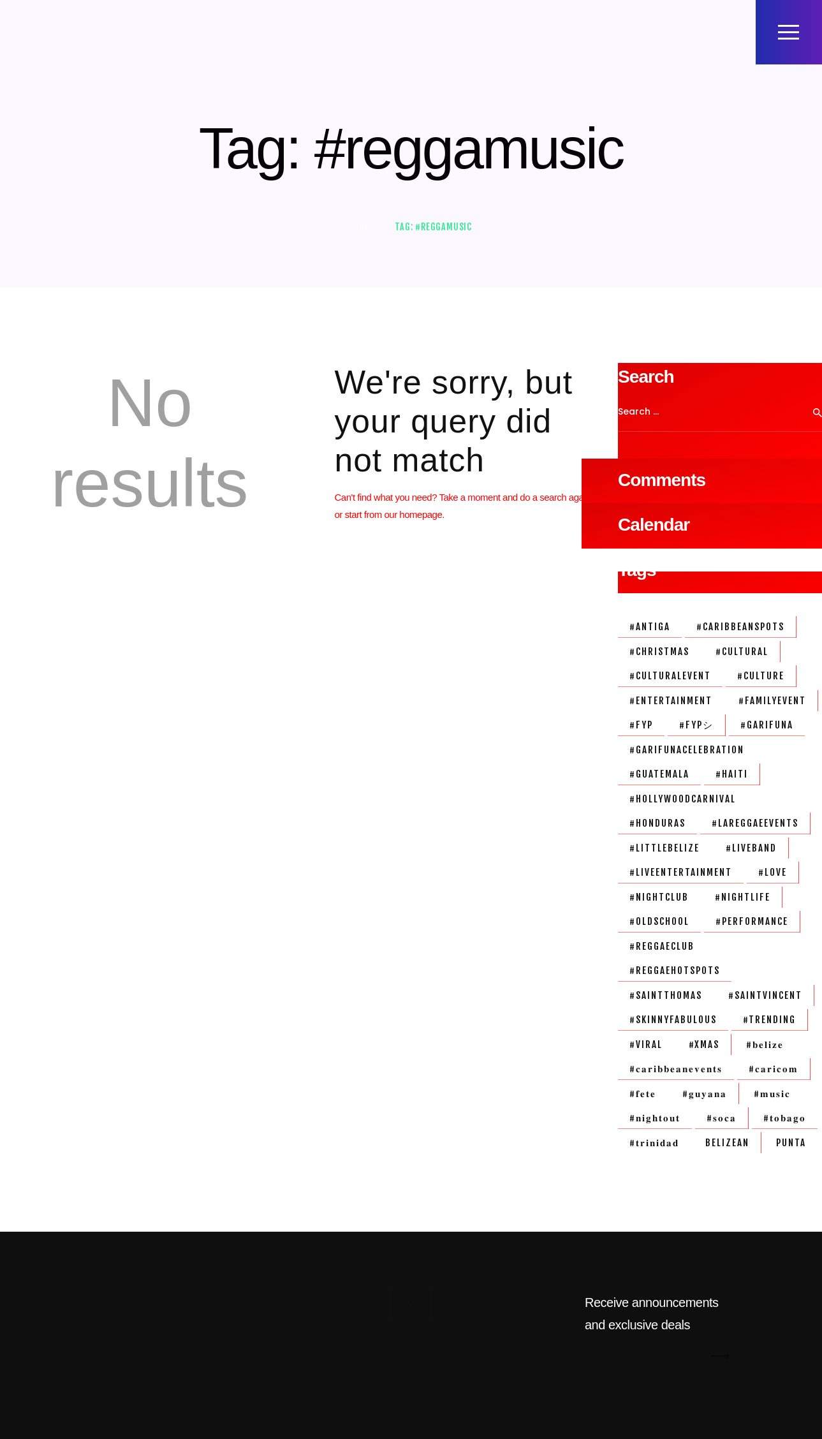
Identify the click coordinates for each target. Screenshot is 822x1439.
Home (365, 226)
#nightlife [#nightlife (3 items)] (742, 897)
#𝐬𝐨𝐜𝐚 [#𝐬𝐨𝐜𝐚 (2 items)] (722, 1118)
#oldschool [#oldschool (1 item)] (659, 921)
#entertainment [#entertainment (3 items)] (670, 701)
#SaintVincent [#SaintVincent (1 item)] (765, 995)
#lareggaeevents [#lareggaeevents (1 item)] (755, 823)
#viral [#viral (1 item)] (646, 1044)
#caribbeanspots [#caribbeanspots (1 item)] (740, 627)
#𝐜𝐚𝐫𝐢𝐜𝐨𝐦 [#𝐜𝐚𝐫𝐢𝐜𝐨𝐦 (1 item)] (773, 1069)
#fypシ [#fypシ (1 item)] (696, 725)
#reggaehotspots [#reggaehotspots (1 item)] (674, 970)
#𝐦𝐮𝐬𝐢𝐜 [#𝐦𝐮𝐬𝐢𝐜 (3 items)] (772, 1094)
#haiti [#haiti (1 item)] (732, 774)
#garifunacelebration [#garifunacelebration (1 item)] (686, 750)
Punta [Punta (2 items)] (791, 1143)
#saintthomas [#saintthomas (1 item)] (665, 995)
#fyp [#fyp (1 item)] (641, 725)
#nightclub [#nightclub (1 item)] (659, 897)
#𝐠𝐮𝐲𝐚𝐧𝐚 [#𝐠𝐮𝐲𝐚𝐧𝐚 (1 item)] (704, 1094)
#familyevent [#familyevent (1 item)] (772, 701)
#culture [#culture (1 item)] (760, 676)
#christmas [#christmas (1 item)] (659, 652)
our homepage (414, 514)
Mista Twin (111, 1325)
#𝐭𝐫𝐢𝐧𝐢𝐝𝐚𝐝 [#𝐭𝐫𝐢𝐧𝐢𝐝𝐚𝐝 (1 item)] (654, 1143)
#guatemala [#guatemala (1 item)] (659, 774)
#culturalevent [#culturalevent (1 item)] (670, 676)
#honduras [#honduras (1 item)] (657, 823)
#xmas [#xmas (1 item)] (704, 1044)
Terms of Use (116, 1339)
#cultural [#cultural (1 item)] (742, 652)
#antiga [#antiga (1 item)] (649, 627)
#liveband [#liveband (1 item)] (751, 848)
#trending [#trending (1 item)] (769, 1020)
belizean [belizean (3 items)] (727, 1143)
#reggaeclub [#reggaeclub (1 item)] (661, 946)
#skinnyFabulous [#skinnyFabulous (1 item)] (673, 1020)
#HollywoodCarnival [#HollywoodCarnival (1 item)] (682, 799)
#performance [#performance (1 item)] (752, 921)
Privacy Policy (184, 1339)
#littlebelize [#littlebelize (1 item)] (664, 848)
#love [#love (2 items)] (772, 872)
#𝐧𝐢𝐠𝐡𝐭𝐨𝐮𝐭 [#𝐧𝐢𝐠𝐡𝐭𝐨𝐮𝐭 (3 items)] (654, 1118)
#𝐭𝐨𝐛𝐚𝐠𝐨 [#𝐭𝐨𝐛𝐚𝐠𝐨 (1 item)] (784, 1118)
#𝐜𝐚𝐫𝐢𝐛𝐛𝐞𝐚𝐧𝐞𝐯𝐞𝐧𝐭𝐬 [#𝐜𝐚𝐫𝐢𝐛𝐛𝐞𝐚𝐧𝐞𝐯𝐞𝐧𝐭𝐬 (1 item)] (676, 1069)
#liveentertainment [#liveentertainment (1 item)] (680, 872)
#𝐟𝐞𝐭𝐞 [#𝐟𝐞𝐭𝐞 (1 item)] (642, 1094)
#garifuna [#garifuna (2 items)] (766, 725)
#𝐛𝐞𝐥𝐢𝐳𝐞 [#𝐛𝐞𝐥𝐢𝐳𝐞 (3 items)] (765, 1044)
